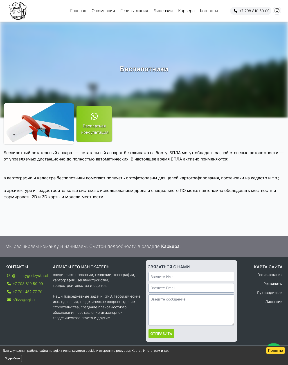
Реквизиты (273, 283)
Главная (78, 10)
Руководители (270, 292)
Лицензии (163, 10)
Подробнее (12, 358)
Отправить (161, 333)
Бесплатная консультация (94, 123)
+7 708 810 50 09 (252, 11)
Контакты (209, 10)
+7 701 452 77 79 (24, 291)
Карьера (186, 10)
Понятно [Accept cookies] (275, 350)
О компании (103, 10)
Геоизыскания (134, 10)
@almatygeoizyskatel (26, 275)
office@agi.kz (21, 300)
